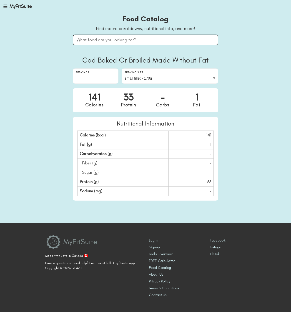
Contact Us (157, 295)
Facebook (218, 240)
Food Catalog (160, 268)
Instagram (217, 247)
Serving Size (134, 72)
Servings (82, 72)
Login (153, 240)
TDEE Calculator (162, 261)
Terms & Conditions (164, 288)
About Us (156, 274)
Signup (154, 247)
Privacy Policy (159, 281)
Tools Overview (161, 254)
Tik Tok (215, 254)
